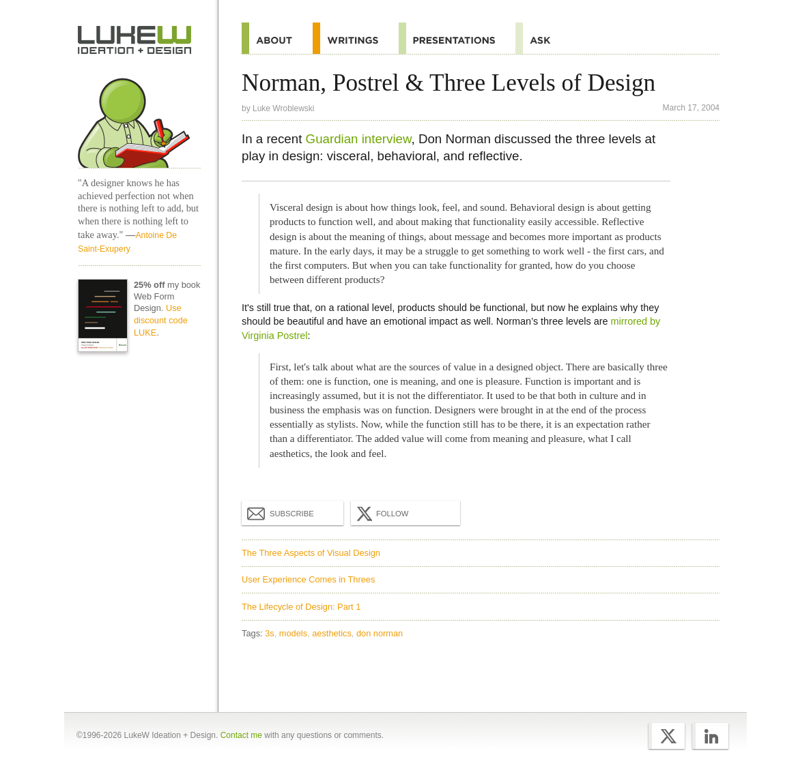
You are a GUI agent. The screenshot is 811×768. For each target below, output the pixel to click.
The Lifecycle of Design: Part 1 (301, 607)
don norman (379, 633)
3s (269, 633)
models (293, 633)
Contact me (241, 735)
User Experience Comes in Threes (308, 579)
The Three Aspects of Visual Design (311, 553)
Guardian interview (359, 139)
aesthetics (332, 633)
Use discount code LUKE (161, 320)
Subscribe (280, 513)
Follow (381, 513)
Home (135, 40)
